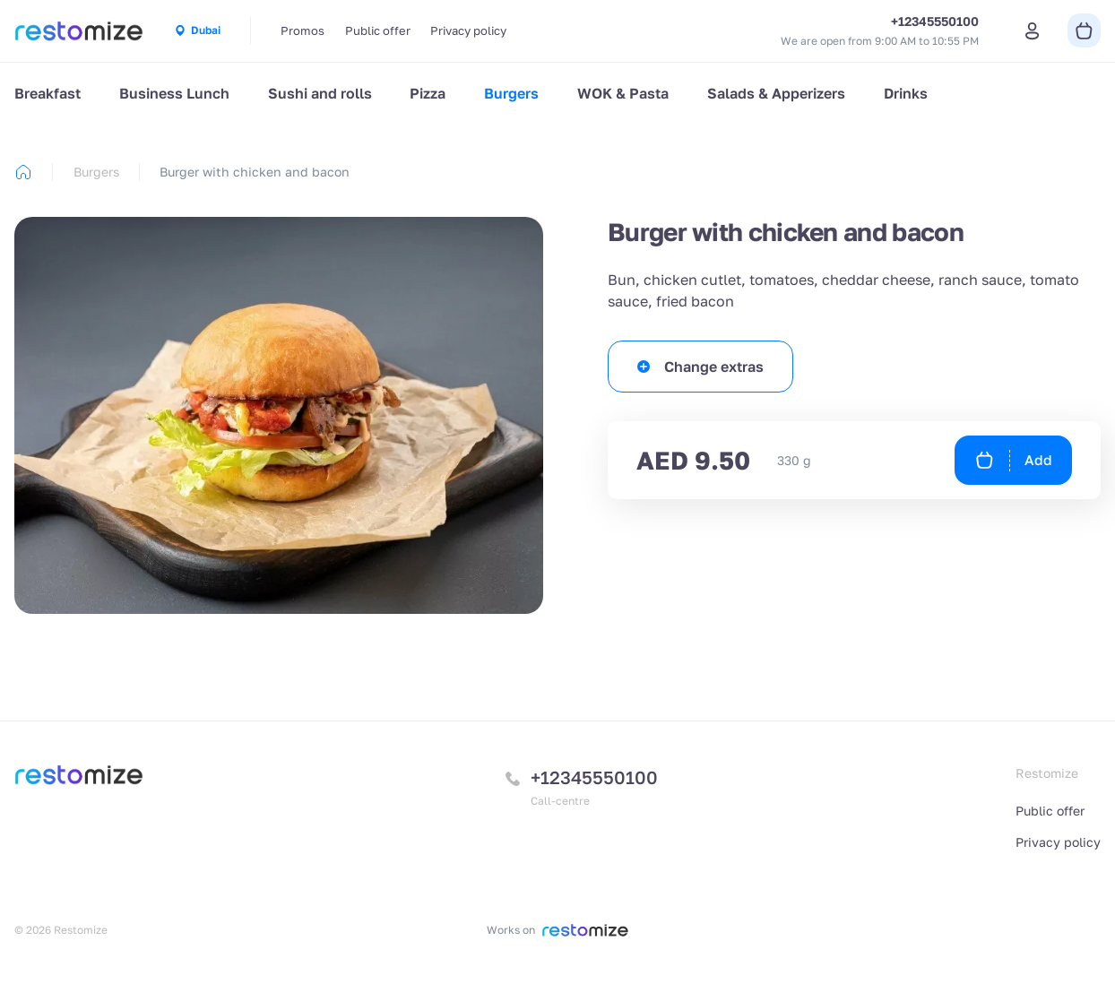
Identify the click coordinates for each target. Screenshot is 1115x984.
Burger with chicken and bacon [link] (255, 171)
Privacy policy (468, 30)
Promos (302, 30)
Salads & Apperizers (776, 93)
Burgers (511, 93)
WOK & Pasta (623, 93)
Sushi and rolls (320, 93)
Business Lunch (174, 93)
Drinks (906, 93)
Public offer (378, 30)
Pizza (427, 93)
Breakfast (47, 93)
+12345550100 (594, 777)
